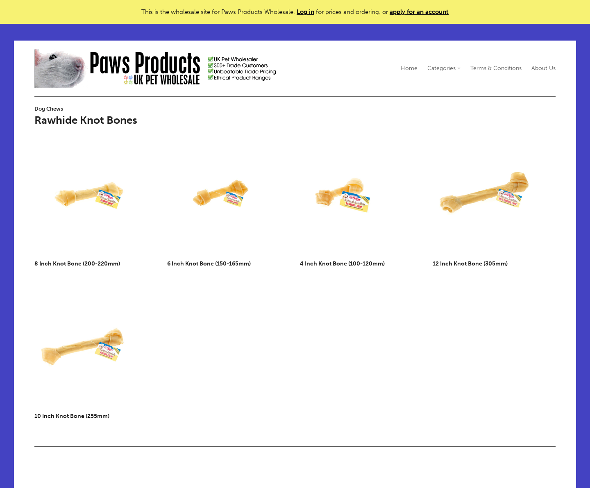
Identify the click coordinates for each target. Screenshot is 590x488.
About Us (543, 68)
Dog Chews (48, 109)
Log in (305, 12)
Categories (444, 68)
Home (409, 68)
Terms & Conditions (496, 68)
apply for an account (419, 12)
